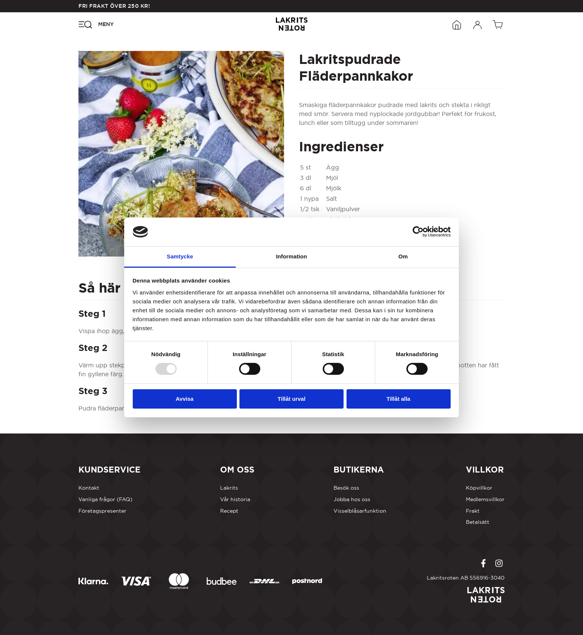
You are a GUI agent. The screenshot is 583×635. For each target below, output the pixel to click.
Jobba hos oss (352, 499)
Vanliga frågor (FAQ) (105, 499)
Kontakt (88, 487)
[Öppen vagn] (499, 24)
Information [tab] (291, 256)
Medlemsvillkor (485, 499)
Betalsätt (477, 522)
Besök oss (346, 487)
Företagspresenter (102, 510)
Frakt (473, 510)
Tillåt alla (398, 399)
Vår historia (235, 499)
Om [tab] (403, 256)
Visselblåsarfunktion (360, 510)
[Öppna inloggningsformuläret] (478, 24)
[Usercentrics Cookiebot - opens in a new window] (418, 231)
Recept (229, 510)
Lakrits (229, 487)
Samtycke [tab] (180, 256)
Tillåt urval (292, 399)
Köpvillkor (479, 487)
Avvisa (185, 399)
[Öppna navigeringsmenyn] (96, 24)
